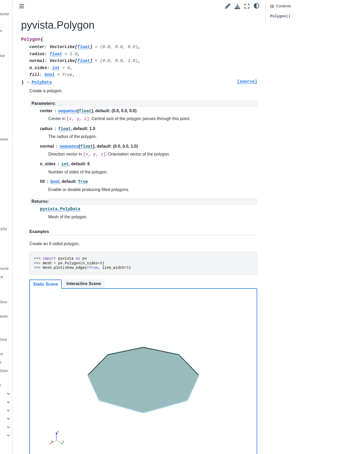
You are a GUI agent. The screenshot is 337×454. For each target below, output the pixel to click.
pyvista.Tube (30, 204)
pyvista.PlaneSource (36, 331)
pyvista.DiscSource (35, 285)
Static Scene (100, 284)
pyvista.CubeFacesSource (41, 268)
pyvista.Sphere (31, 154)
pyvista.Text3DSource (37, 385)
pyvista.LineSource (35, 293)
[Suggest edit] (228, 6)
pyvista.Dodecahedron (38, 31)
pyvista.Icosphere (34, 47)
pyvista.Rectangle (34, 122)
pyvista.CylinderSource (38, 277)
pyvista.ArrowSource (36, 220)
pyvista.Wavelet (32, 212)
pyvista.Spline (31, 162)
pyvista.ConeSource (36, 252)
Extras (12, 435)
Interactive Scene (138, 283)
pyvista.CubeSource (36, 260)
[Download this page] (237, 6)
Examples (19, 427)
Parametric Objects (31, 402)
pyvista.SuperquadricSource (41, 374)
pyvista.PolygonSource (38, 354)
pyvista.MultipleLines (36, 72)
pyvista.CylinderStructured (41, 14)
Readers (18, 418)
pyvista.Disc (29, 22)
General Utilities (28, 410)
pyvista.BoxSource (35, 243)
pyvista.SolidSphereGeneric (41, 142)
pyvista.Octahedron (35, 81)
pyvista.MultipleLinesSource (40, 305)
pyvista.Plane (30, 89)
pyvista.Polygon (33, 106)
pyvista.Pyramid (32, 114)
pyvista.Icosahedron (36, 39)
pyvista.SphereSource (37, 362)
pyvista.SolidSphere (36, 131)
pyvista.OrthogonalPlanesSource (40, 319)
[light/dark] (256, 5)
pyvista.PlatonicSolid (36, 97)
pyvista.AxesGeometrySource (40, 232)
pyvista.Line (29, 64)
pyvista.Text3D (31, 187)
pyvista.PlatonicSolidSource (40, 342)
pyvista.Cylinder (32, 5)
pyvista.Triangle (32, 195)
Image (20, 393)
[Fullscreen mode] (247, 6)
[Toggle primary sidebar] (76, 6)
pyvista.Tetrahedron (35, 179)
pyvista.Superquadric (37, 170)
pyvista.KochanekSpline (39, 56)
